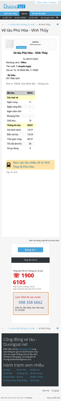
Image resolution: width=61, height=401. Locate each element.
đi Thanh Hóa (9, 380)
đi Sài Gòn (35, 380)
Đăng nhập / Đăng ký (46, 2)
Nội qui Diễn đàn (53, 398)
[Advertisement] (30, 203)
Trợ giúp (55, 390)
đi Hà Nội (7, 373)
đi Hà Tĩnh (21, 369)
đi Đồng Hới (22, 373)
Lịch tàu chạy (10, 13)
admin (35, 41)
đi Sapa (6, 369)
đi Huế (20, 376)
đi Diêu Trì (35, 369)
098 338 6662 (31, 302)
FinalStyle (28, 398)
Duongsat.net (25, 349)
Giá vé (24, 13)
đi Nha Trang (36, 373)
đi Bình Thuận (36, 376)
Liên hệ (45, 390)
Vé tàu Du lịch (39, 13)
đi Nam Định (9, 376)
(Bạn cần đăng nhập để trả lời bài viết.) (44, 240)
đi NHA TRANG (20, 17)
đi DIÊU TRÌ (7, 17)
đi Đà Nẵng (22, 380)
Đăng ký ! (30, 249)
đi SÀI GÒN (33, 17)
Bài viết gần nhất (47, 17)
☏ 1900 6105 (23, 279)
